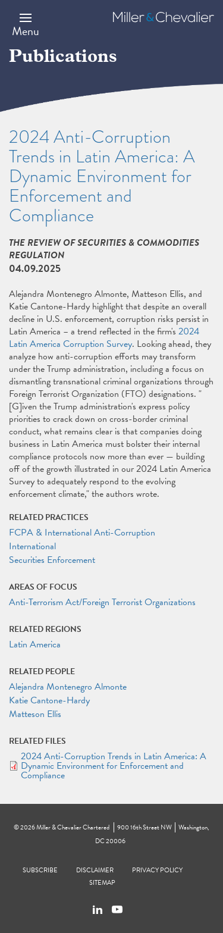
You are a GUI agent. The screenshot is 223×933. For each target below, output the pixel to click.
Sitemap (102, 883)
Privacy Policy (157, 870)
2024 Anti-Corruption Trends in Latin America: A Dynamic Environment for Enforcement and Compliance (113, 765)
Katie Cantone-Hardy (49, 700)
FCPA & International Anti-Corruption (82, 532)
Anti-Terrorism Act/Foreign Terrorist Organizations (102, 602)
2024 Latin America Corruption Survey (104, 337)
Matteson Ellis (35, 714)
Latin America (35, 644)
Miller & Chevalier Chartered (72, 827)
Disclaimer (95, 870)
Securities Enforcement (52, 560)
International (32, 546)
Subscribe (40, 870)
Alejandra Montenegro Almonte (68, 687)
